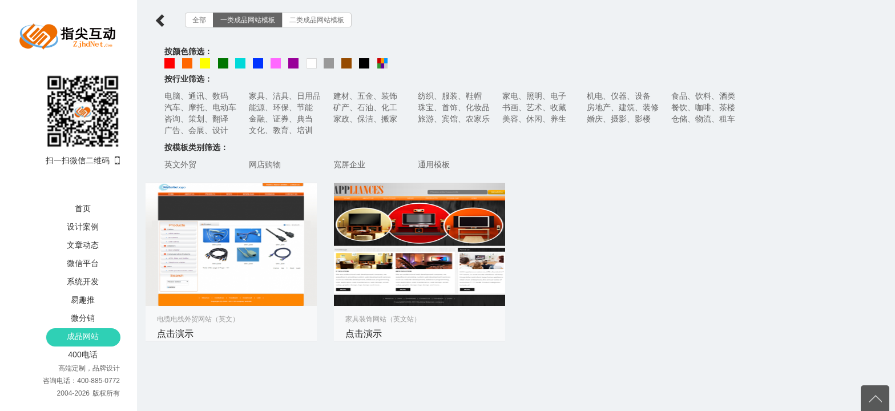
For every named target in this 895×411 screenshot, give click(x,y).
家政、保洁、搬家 (365, 118)
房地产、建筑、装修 (623, 107)
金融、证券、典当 (281, 118)
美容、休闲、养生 (534, 118)
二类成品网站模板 (316, 20)
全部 (199, 20)
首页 (83, 208)
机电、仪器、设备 (619, 95)
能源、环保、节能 (281, 107)
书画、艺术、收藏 (534, 107)
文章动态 (83, 244)
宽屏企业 (349, 164)
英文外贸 (180, 164)
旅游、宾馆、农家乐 (454, 118)
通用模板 (434, 164)
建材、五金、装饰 (365, 95)
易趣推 (83, 299)
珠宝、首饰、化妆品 (454, 107)
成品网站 (83, 336)
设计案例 (83, 226)
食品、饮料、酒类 (703, 95)
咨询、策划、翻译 (196, 118)
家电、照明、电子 (534, 95)
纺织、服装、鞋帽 (450, 95)
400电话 (82, 354)
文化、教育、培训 (281, 130)
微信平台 (83, 263)
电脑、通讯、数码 (196, 95)
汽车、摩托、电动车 (200, 107)
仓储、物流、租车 (703, 118)
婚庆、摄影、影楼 (619, 118)
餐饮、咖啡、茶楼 (703, 107)
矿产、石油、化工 (365, 107)
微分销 (83, 318)
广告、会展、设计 (196, 130)
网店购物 (265, 164)
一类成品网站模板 (247, 20)
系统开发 (83, 281)
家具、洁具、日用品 (285, 95)
